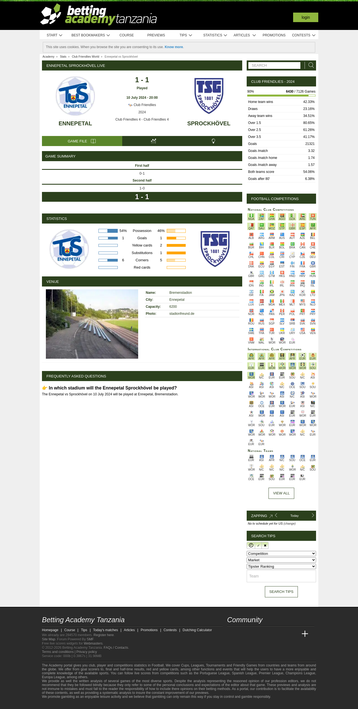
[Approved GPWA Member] (75, 704)
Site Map (48, 639)
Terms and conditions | (59, 652)
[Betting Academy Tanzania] (232, 634)
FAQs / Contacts (116, 648)
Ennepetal (75, 123)
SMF (90, 639)
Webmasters (93, 643)
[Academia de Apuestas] (273, 634)
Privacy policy (86, 652)
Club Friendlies (142, 105)
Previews (156, 35)
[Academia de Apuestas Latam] (284, 634)
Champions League (300, 673)
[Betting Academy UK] (294, 634)
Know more (174, 47)
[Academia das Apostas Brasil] (253, 634)
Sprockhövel (208, 123)
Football (158, 665)
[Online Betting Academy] (263, 634)
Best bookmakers (90, 35)
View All (281, 493)
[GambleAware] (55, 704)
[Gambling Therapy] (93, 704)
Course (126, 35)
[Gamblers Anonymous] (101, 704)
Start (55, 35)
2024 (142, 112)
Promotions (274, 35)
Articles (245, 35)
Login (306, 17)
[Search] (310, 65)
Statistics (215, 35)
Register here (104, 635)
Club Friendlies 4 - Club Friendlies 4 (142, 119)
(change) (290, 523)
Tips (186, 35)
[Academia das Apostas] (242, 634)
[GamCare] (86, 704)
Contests (304, 35)
